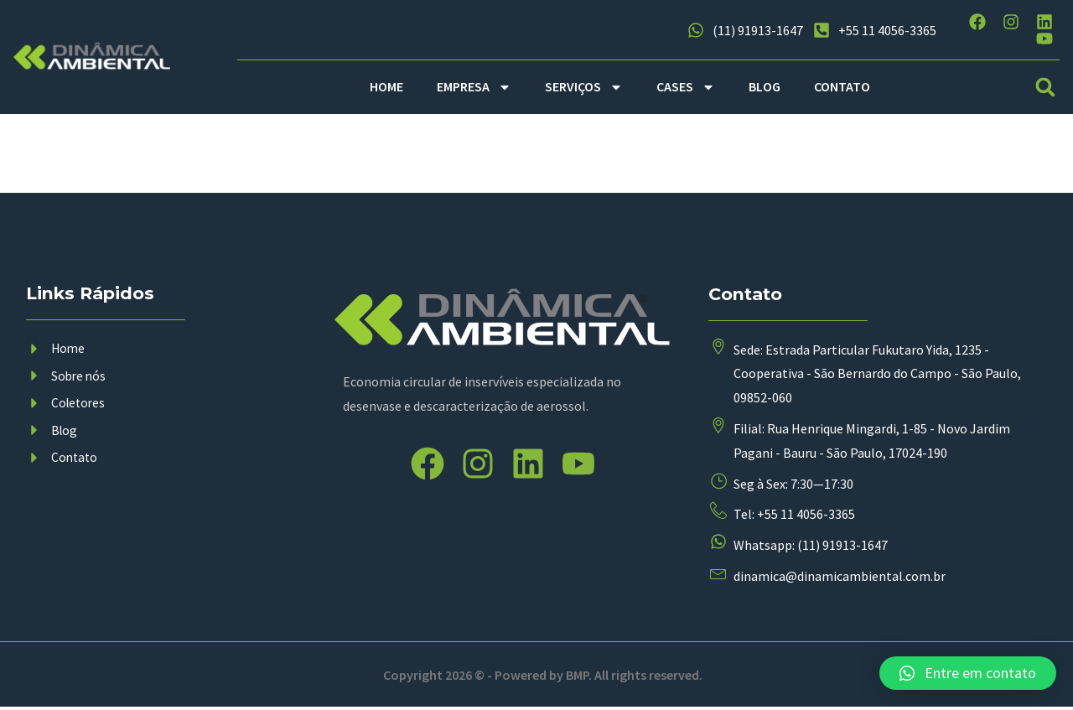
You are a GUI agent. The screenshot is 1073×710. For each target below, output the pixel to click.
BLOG (764, 86)
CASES (685, 87)
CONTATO (842, 86)
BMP (578, 676)
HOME (386, 86)
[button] (1046, 87)
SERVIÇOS (584, 87)
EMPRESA (474, 87)
